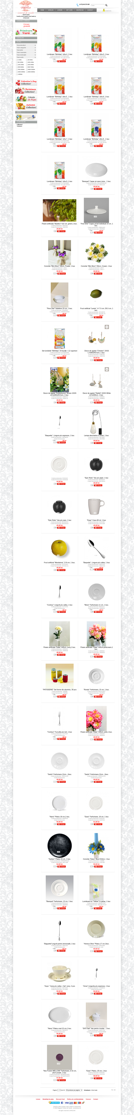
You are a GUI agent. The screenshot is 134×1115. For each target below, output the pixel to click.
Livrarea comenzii (23, 21)
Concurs (88, 1099)
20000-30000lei (31, 71)
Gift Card (69, 10)
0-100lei (20, 59)
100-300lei (30, 59)
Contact (90, 10)
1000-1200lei (31, 62)
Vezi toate (94, 1090)
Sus (112, 1090)
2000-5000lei (21, 67)
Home (42, 10)
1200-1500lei (21, 64)
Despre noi (80, 10)
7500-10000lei (21, 69)
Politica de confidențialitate (75, 1099)
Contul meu (108, 10)
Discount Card (60, 1099)
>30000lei (20, 74)
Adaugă (63, 61)
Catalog (50, 10)
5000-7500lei (31, 67)
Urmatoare (87, 1090)
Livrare (59, 10)
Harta (19, 112)
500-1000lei (20, 62)
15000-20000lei (21, 71)
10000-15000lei (31, 69)
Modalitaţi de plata (48, 1099)
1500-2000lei (31, 64)
